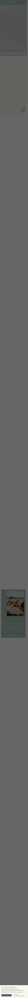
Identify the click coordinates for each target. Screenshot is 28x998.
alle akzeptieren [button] (6, 995)
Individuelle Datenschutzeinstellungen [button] (19, 995)
